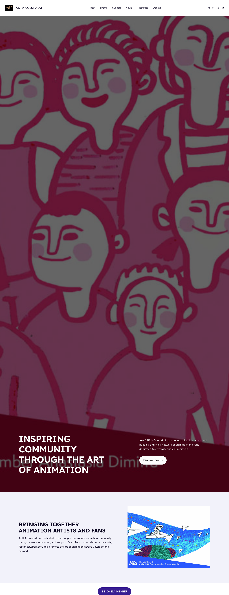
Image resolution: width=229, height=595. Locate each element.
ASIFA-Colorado (29, 8)
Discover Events (153, 460)
